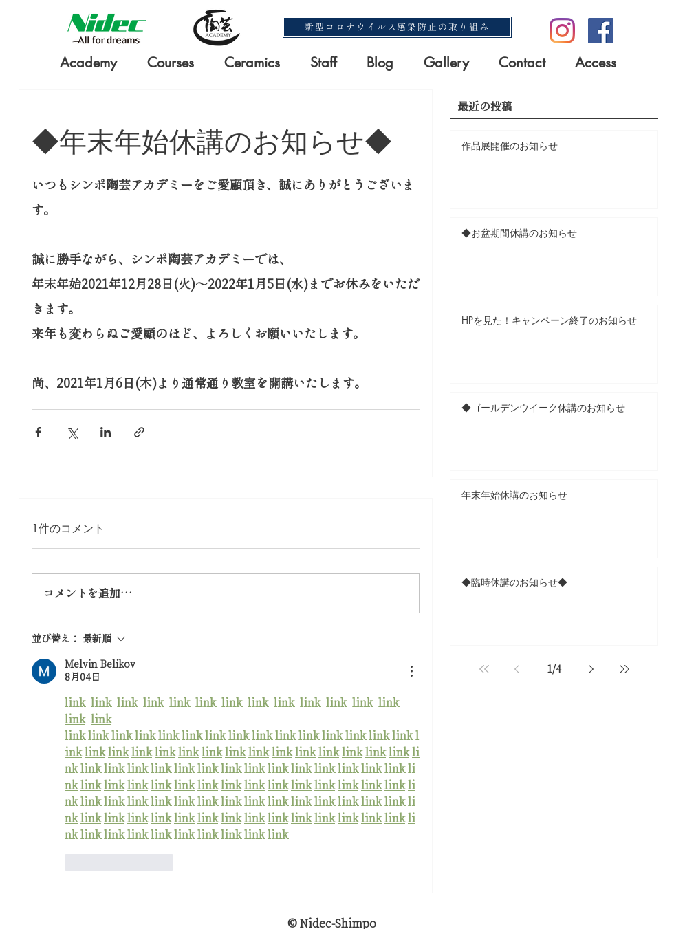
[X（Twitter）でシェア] (71, 432)
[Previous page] (517, 669)
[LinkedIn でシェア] (105, 432)
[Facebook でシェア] (38, 432)
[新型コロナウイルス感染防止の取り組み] (397, 27)
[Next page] (591, 669)
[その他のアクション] (411, 671)
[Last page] (624, 669)
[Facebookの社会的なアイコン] (600, 30)
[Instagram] (562, 30)
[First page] (484, 669)
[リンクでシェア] (139, 432)
